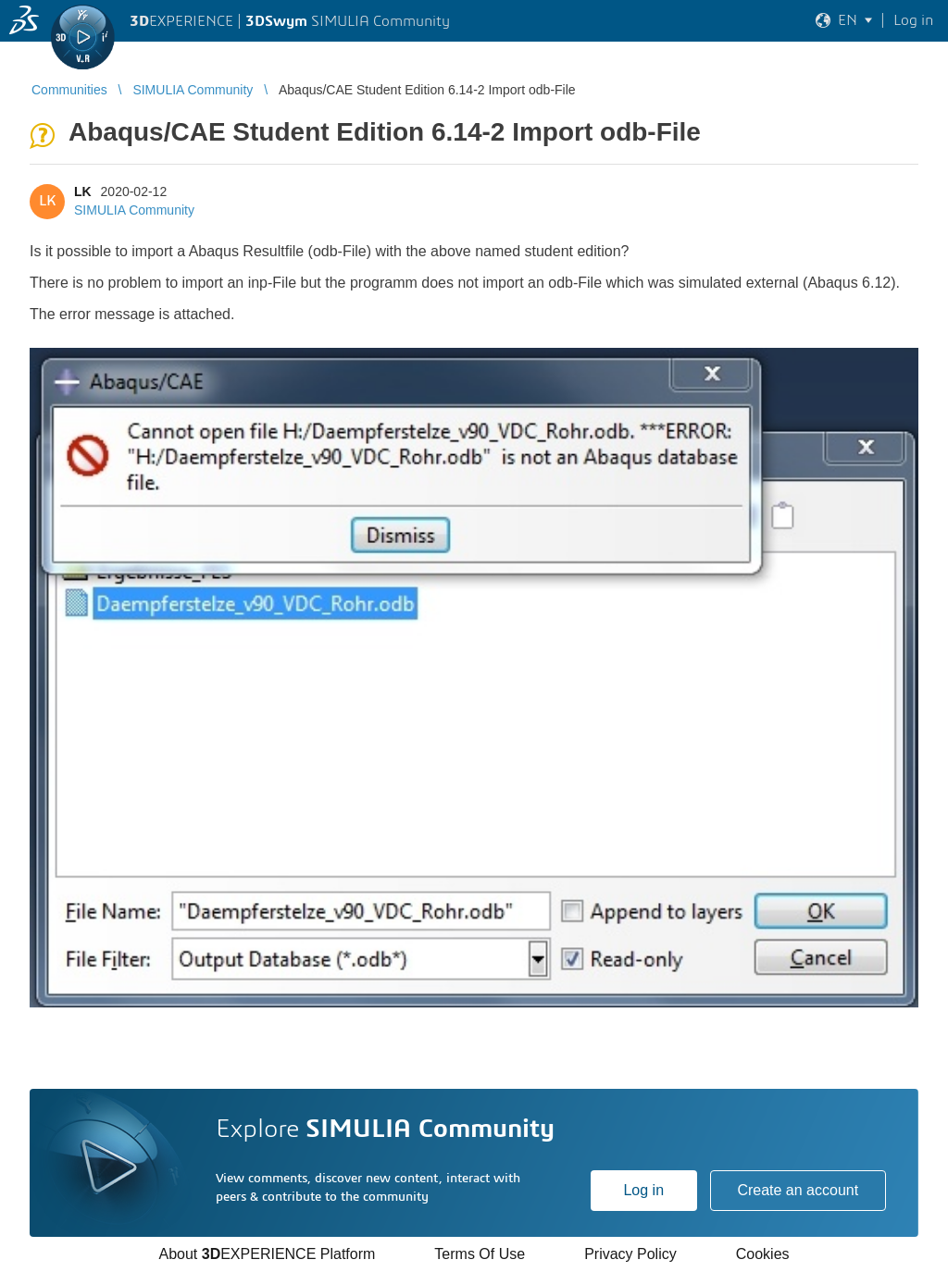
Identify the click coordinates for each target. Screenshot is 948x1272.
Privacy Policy (630, 1254)
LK (83, 191)
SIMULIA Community (134, 210)
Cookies (763, 1254)
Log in (643, 1190)
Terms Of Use (479, 1254)
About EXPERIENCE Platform (266, 1254)
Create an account (797, 1190)
